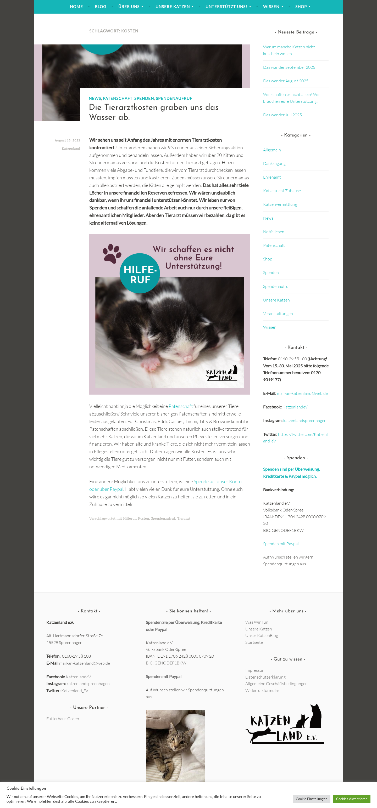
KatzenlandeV (295, 406)
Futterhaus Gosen (62, 718)
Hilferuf (129, 518)
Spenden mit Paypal (281, 543)
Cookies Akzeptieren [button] (351, 799)
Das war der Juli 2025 (282, 114)
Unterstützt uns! (226, 6)
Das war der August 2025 (285, 80)
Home (76, 6)
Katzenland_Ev (74, 690)
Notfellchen (273, 231)
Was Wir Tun (256, 622)
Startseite (254, 642)
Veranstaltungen (278, 313)
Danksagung (274, 163)
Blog (100, 6)
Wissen (271, 6)
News (95, 98)
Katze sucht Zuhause (282, 190)
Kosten (143, 518)
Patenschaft (117, 98)
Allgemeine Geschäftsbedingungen (276, 683)
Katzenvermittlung (280, 204)
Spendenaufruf (174, 98)
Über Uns (129, 6)
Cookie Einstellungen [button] (311, 799)
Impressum (255, 670)
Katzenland (71, 149)
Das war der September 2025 (289, 67)
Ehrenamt (272, 177)
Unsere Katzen (173, 6)
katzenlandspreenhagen (304, 420)
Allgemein (272, 149)
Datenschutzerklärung (265, 677)
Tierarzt (183, 518)
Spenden (144, 98)
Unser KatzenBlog (261, 635)
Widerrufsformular (262, 690)
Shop (301, 6)
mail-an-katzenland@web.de (302, 393)
